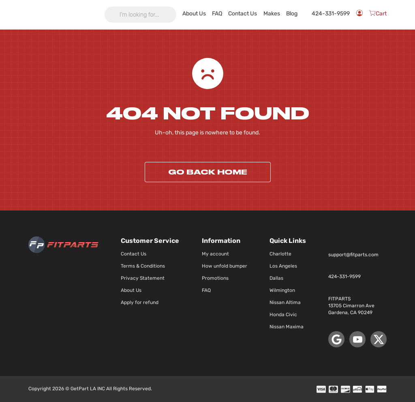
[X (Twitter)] (378, 339)
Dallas (276, 278)
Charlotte (280, 254)
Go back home (207, 172)
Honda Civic (283, 314)
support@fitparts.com (353, 254)
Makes (282, 13)
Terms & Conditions (143, 266)
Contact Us (256, 14)
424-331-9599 (330, 14)
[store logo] (63, 14)
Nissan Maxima (287, 327)
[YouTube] (357, 339)
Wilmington (282, 290)
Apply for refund (139, 302)
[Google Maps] (336, 339)
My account (215, 254)
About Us (213, 14)
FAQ (235, 13)
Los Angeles (283, 266)
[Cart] (378, 14)
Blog (302, 13)
